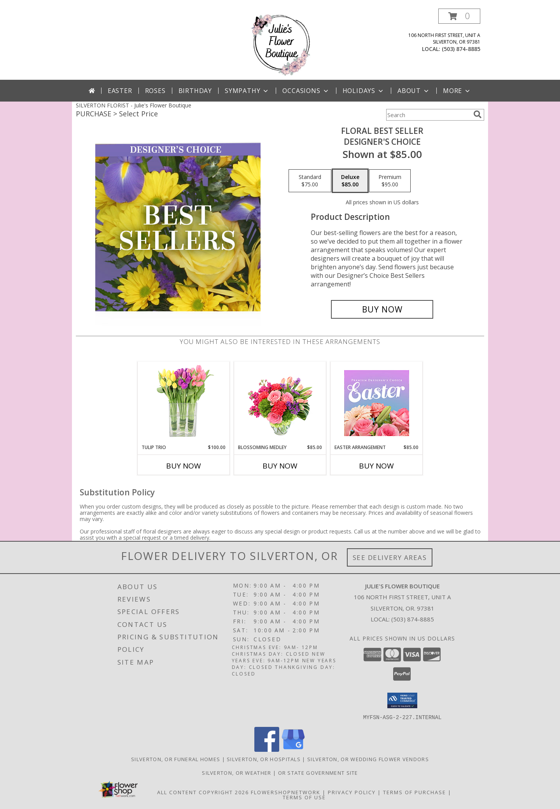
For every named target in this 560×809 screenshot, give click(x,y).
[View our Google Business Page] (293, 749)
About (413, 90)
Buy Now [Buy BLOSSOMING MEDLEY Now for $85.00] (280, 466)
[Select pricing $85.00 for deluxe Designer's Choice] (350, 181)
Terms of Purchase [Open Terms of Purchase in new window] (414, 791)
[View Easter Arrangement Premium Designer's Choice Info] (376, 402)
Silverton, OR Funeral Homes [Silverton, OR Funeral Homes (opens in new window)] (175, 758)
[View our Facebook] (266, 749)
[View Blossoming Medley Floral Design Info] (280, 402)
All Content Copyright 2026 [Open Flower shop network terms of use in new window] (203, 791)
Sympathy (247, 90)
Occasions (305, 90)
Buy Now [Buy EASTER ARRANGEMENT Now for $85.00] (376, 466)
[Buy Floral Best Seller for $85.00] (382, 309)
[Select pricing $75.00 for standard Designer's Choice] (310, 181)
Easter (120, 90)
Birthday (195, 90)
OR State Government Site (318, 772)
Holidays (364, 90)
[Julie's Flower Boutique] (280, 44)
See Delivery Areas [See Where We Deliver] (390, 557)
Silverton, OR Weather (236, 772)
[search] (477, 114)
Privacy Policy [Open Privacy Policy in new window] (352, 791)
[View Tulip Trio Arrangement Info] (183, 403)
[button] (459, 16)
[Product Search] (428, 114)
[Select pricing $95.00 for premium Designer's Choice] (389, 181)
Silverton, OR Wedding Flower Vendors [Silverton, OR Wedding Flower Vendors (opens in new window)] (368, 758)
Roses (155, 90)
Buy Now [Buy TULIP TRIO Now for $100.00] (183, 466)
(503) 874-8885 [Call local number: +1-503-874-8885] (461, 49)
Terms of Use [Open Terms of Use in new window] (304, 796)
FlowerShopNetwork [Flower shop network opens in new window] (285, 791)
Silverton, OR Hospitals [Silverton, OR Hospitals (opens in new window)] (264, 758)
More (457, 90)
